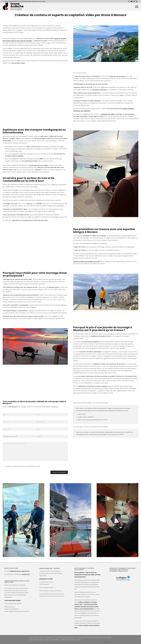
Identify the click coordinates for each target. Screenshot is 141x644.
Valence (81, 602)
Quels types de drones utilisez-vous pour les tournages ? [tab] (91, 403)
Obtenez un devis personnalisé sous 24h (86, 261)
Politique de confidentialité (52, 640)
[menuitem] (136, 7)
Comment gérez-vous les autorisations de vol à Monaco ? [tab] (91, 427)
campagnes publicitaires (99, 89)
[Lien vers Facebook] (128, 1)
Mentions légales (39, 640)
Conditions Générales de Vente (68, 640)
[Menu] (136, 7)
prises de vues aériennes (117, 76)
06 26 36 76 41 (26, 574)
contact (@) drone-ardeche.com (19, 571)
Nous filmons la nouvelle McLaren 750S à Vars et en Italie (30, 220)
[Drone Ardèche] (13, 7)
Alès (81, 604)
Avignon (76, 604)
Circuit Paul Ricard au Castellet (38, 165)
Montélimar (87, 602)
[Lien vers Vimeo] (134, 1)
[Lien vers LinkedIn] (137, 1)
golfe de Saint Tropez (18, 63)
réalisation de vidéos (108, 114)
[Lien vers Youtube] (131, 1)
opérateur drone (53, 287)
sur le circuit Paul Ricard (87, 609)
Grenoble (94, 602)
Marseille (83, 606)
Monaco (76, 609)
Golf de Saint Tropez (92, 606)
